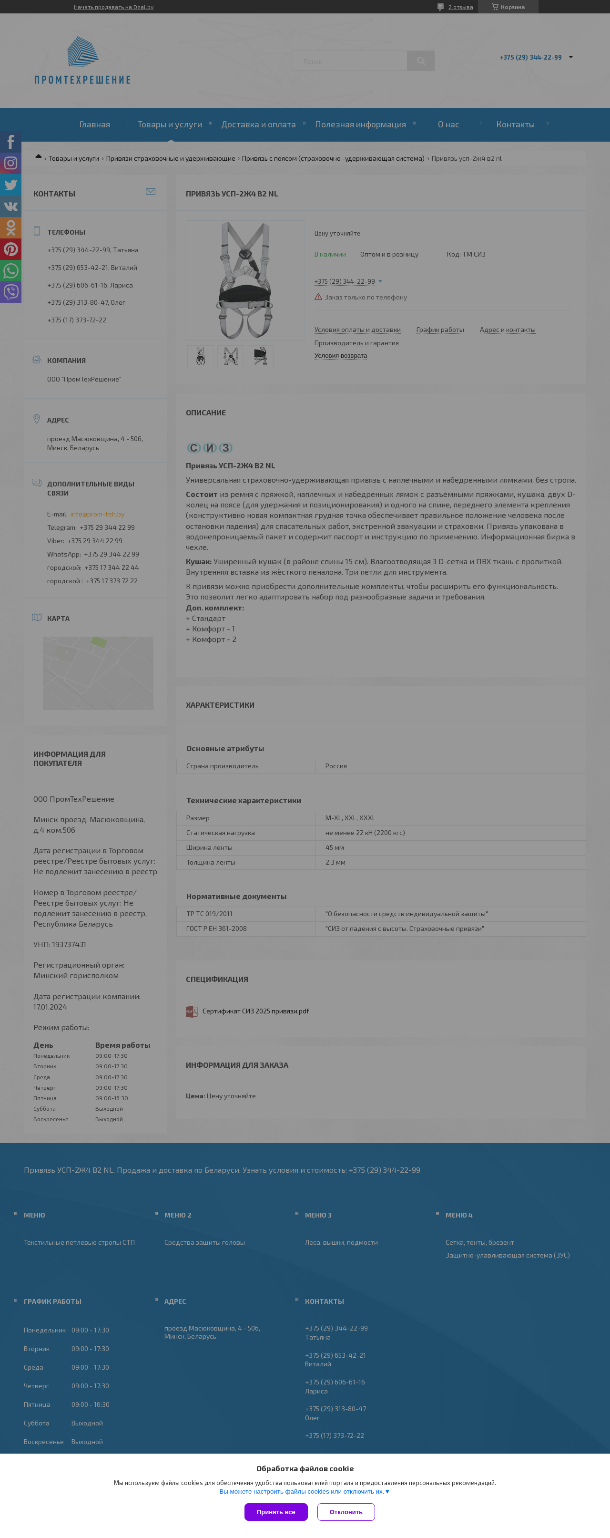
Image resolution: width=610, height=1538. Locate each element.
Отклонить (346, 1512)
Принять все (276, 1512)
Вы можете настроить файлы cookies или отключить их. (301, 1491)
